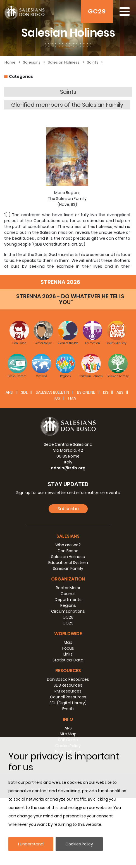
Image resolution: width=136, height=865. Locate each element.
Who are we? (68, 611)
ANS (9, 459)
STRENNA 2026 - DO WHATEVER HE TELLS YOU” (70, 366)
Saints (92, 62)
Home (10, 62)
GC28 (68, 684)
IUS (57, 465)
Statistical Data (68, 726)
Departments (68, 666)
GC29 (97, 11)
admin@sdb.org (68, 534)
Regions (68, 672)
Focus (68, 715)
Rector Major (68, 654)
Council (68, 660)
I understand (31, 844)
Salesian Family (68, 635)
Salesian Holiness (64, 62)
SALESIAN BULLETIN (52, 459)
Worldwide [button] (68, 700)
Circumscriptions (68, 678)
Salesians (31, 62)
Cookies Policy (79, 844)
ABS (119, 459)
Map (68, 709)
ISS (105, 459)
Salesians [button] (68, 603)
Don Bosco (68, 617)
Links (68, 721)
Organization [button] (68, 645)
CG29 (68, 690)
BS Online (86, 459)
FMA (72, 465)
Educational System (68, 629)
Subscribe (68, 575)
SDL (24, 459)
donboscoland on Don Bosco (66, 320)
